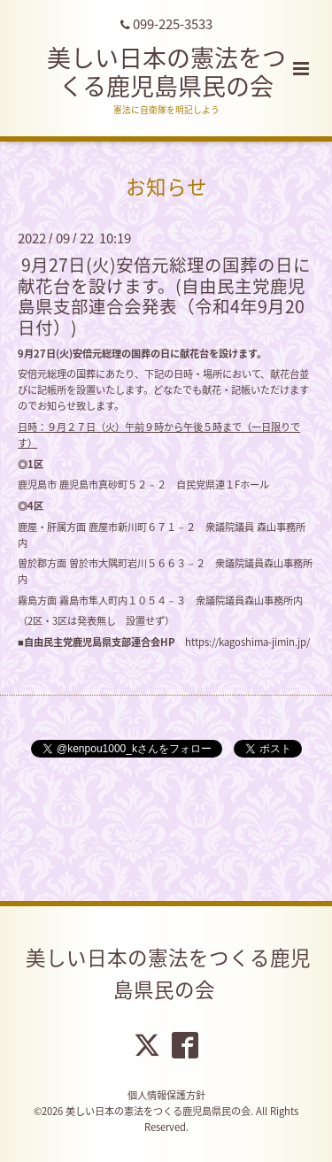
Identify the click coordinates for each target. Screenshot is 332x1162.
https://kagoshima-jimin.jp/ (247, 642)
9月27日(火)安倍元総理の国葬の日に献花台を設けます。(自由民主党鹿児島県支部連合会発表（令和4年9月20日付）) (164, 295)
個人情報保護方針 (166, 1095)
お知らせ (166, 186)
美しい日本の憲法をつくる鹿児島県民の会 (166, 72)
